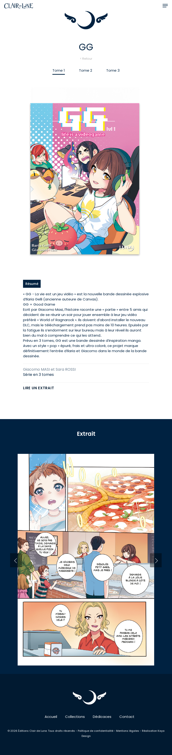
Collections (75, 716)
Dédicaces (102, 716)
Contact (126, 716)
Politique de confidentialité (96, 731)
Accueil (51, 716)
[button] (165, 5)
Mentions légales (127, 731)
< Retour (86, 58)
